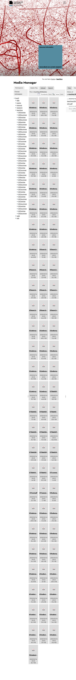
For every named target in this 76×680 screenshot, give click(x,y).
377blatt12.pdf (44, 473)
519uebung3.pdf (55, 533)
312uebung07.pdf (34, 351)
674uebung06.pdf (35, 594)
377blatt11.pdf (33, 473)
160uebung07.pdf (34, 128)
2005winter (22, 117)
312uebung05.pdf (45, 331)
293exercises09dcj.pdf (36, 310)
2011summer (22, 141)
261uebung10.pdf (45, 229)
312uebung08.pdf (45, 351)
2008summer (22, 129)
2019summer (22, 180)
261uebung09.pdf (45, 209)
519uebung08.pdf (34, 533)
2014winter (21, 158)
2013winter (21, 153)
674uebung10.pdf (34, 635)
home (53, 79)
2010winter (21, 139)
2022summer (22, 194)
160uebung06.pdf (55, 107)
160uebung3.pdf (34, 148)
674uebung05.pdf (55, 574)
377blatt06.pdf (44, 432)
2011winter (21, 144)
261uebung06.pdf (45, 189)
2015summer (22, 161)
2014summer (22, 156)
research (19, 108)
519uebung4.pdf (34, 554)
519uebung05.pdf (34, 513)
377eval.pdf (33, 493)
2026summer (22, 213)
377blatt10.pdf (54, 452)
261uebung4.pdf (34, 229)
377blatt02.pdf (34, 412)
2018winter (21, 177)
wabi (18, 216)
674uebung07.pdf (45, 594)
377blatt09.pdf (44, 452)
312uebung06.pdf (55, 331)
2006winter (22, 122)
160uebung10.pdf (55, 148)
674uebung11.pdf (44, 635)
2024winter (22, 206)
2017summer (22, 170)
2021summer (22, 189)
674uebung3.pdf (44, 614)
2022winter (22, 197)
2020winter (22, 187)
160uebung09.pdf (55, 128)
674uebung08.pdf (55, 594)
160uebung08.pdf (45, 128)
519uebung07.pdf (55, 513)
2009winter (22, 134)
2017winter (21, 173)
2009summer (22, 132)
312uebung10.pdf (55, 371)
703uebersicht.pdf (35, 655)
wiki (18, 218)
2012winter (21, 149)
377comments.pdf (56, 473)
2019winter (21, 182)
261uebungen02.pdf (35, 249)
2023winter (22, 201)
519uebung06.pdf (45, 513)
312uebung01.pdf (34, 331)
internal (19, 105)
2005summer (22, 115)
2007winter (22, 127)
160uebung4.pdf (44, 148)
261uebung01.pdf (55, 168)
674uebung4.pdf (55, 614)
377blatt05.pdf (34, 432)
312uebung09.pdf (55, 351)
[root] (17, 98)
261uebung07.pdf (55, 189)
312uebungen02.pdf (45, 391)
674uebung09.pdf (35, 614)
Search (50, 88)
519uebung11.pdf (55, 554)
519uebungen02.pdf (35, 574)
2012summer (22, 146)
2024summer (22, 204)
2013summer (22, 151)
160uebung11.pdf (34, 168)
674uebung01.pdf (45, 574)
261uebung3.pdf (55, 209)
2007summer (22, 124)
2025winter (22, 211)
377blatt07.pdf (54, 432)
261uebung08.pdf (34, 209)
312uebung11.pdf (34, 391)
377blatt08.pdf (34, 452)
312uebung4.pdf (44, 371)
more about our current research (50, 67)
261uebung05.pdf (34, 189)
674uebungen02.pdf (56, 635)
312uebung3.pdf (34, 371)
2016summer (22, 165)
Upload (43, 88)
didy (18, 100)
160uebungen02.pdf (46, 168)
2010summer (22, 137)
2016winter (21, 168)
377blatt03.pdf (44, 412)
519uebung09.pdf (45, 533)
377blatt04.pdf (55, 412)
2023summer (22, 199)
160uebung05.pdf (45, 107)
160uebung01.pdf (34, 107)
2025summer (22, 209)
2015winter (21, 163)
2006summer (22, 120)
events (19, 103)
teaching (59, 79)
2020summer (22, 185)
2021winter (21, 192)
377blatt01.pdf (54, 391)
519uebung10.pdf (45, 554)
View (69, 88)
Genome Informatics (46, 47)
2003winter (22, 112)
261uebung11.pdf (55, 229)
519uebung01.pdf (55, 493)
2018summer (22, 175)
